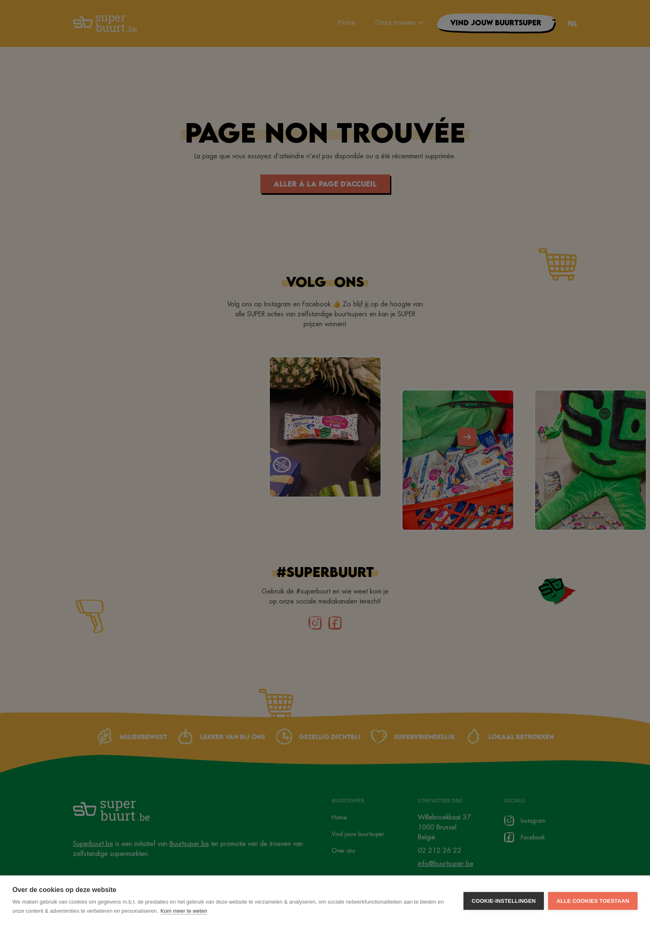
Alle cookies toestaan (592, 901)
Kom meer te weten (183, 911)
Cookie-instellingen (504, 901)
